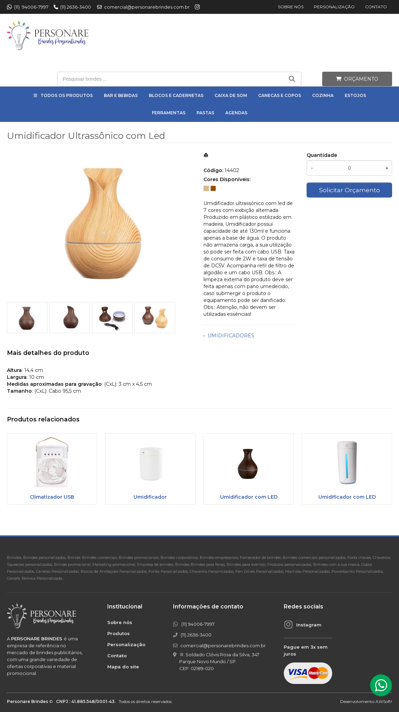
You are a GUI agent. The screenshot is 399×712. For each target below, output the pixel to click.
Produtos (118, 633)
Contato (376, 6)
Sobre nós (290, 6)
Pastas (205, 112)
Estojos (355, 95)
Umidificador (150, 497)
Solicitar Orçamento (349, 190)
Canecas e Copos (279, 95)
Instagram (308, 625)
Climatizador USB (52, 497)
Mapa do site (123, 666)
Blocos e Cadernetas (176, 95)
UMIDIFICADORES (231, 335)
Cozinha (323, 95)
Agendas (236, 112)
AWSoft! (383, 701)
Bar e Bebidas (121, 95)
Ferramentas (168, 112)
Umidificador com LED (249, 497)
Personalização (334, 6)
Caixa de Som (231, 95)
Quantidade (322, 155)
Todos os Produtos (66, 95)
